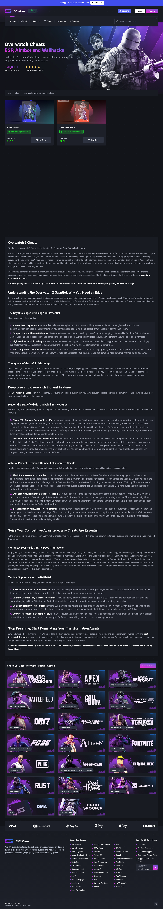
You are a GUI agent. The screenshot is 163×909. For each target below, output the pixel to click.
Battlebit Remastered (80, 859)
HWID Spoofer (121, 883)
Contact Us (8, 903)
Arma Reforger (77, 848)
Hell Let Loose (99, 859)
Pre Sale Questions (145, 848)
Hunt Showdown (100, 862)
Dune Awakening (78, 890)
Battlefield (75, 862)
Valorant (119, 873)
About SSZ (142, 845)
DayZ (74, 876)
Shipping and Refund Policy (146, 860)
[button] (117, 21)
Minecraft (97, 869)
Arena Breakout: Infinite (81, 855)
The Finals (120, 862)
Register (152, 11)
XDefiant (119, 869)
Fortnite (97, 852)
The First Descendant (124, 859)
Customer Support (145, 852)
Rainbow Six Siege (101, 883)
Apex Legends (77, 852)
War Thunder (121, 876)
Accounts (119, 887)
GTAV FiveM (98, 848)
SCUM (118, 848)
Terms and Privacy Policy (148, 855)
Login (140, 11)
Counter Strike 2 (78, 869)
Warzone (119, 880)
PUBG (96, 880)
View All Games (148, 666)
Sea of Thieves (122, 852)
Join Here (97, 3)
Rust (117, 845)
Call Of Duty (76, 866)
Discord (124, 11)
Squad (118, 855)
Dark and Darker (78, 873)
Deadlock (75, 883)
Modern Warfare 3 (101, 873)
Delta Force (76, 887)
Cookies (17, 903)
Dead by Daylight (78, 880)
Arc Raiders (76, 845)
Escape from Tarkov (102, 845)
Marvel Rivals (99, 866)
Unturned (119, 866)
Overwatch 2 (99, 876)
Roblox (96, 887)
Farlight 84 (98, 855)
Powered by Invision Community (18, 905)
